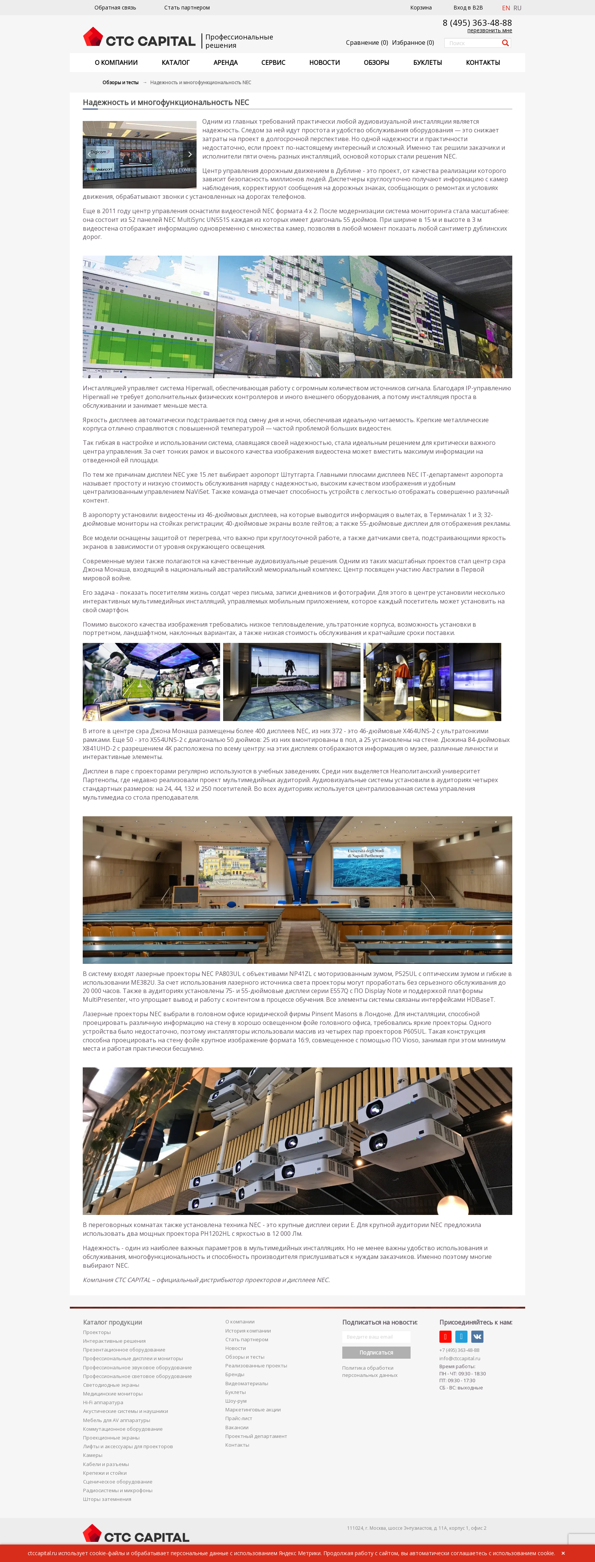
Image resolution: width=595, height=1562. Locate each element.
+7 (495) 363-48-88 (459, 1350)
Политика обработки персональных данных (370, 1371)
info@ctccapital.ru (459, 1358)
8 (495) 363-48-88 (477, 22)
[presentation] (89, 154)
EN (506, 8)
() (413, 42)
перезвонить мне (490, 30)
